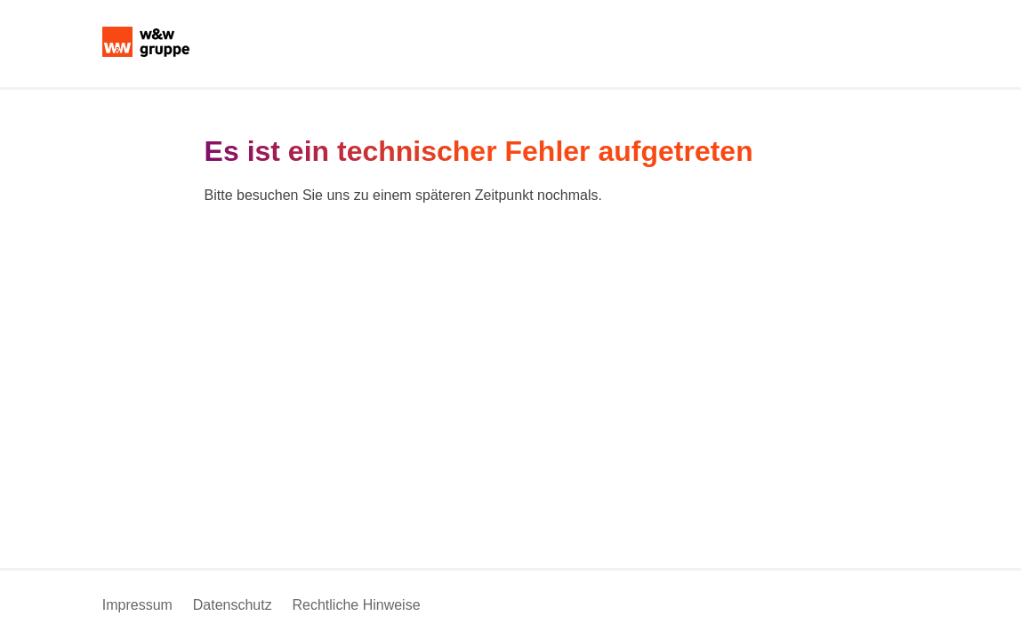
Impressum (137, 604)
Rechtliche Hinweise (356, 604)
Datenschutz (232, 604)
